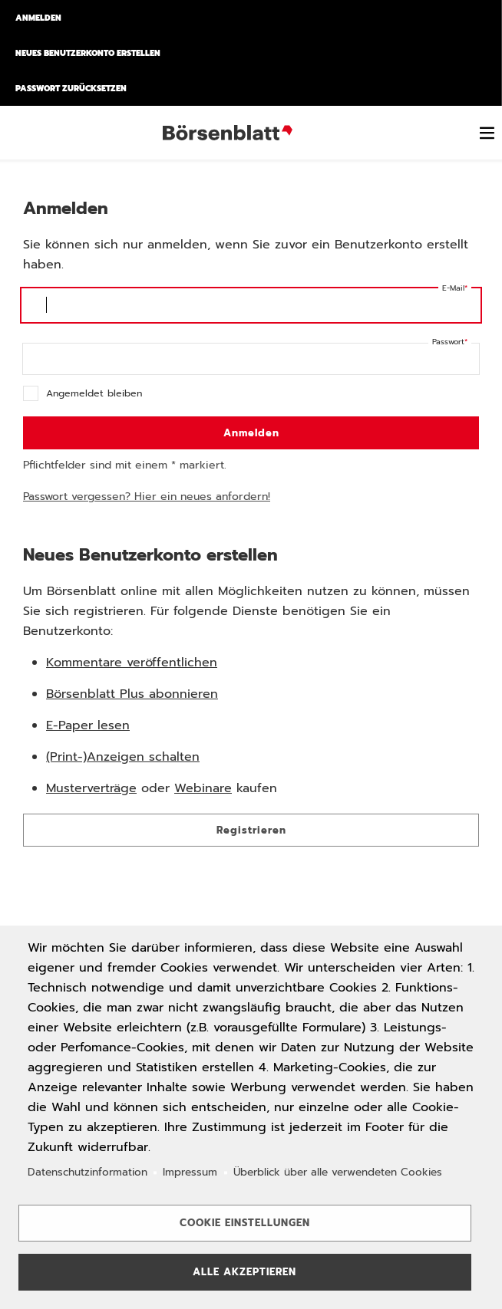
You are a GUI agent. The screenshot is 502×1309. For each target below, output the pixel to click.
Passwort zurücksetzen (71, 88)
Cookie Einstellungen (245, 1222)
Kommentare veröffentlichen (131, 662)
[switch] (486, 132)
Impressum (190, 1172)
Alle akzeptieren (244, 1272)
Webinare (203, 788)
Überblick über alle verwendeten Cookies (337, 1172)
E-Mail (453, 288)
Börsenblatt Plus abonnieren (132, 694)
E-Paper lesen (88, 725)
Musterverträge (91, 788)
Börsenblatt (230, 132)
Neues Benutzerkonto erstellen (87, 53)
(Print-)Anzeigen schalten (123, 757)
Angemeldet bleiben (94, 393)
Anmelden (38, 18)
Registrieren (251, 830)
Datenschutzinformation (87, 1172)
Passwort (448, 341)
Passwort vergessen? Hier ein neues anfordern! (146, 496)
